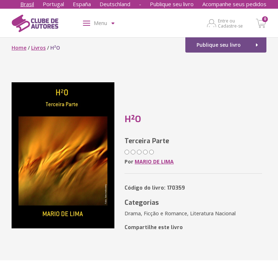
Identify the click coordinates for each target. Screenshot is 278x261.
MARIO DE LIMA (154, 161)
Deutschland (115, 4)
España (82, 4)
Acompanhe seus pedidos (234, 4)
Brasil (27, 4)
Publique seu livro (172, 4)
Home (19, 47)
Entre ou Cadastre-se (230, 23)
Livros (38, 47)
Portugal (53, 4)
